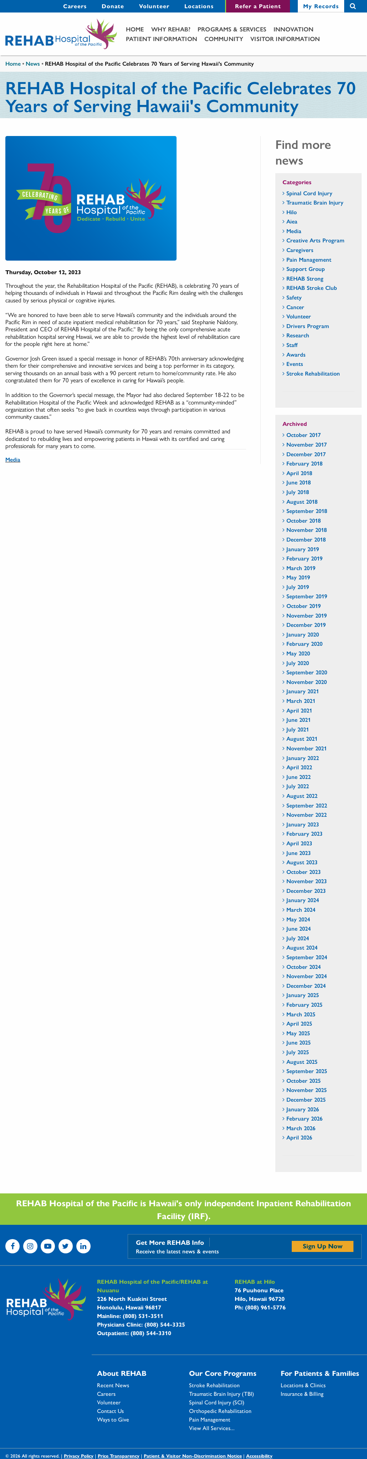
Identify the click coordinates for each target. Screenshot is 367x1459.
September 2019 (306, 596)
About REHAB (122, 1373)
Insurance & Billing (302, 1394)
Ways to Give (113, 1419)
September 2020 (306, 672)
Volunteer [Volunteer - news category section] (298, 316)
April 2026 (299, 1137)
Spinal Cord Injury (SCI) (216, 1402)
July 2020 (297, 663)
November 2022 (306, 814)
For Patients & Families (320, 1373)
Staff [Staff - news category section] (291, 345)
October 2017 (303, 435)
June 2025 (298, 1042)
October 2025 (303, 1080)
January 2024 (302, 900)
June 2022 (298, 777)
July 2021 (297, 729)
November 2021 (306, 748)
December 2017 (306, 454)
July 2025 (297, 1052)
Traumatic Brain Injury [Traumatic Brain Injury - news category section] (314, 202)
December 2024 (306, 985)
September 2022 (306, 805)
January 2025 (302, 995)
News (33, 63)
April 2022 (299, 767)
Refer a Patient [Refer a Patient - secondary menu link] (258, 6)
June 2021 (298, 719)
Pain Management (209, 1419)
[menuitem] (75, 6)
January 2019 (302, 549)
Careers (106, 1394)
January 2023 (302, 824)
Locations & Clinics (303, 1385)
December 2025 (306, 1099)
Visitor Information (285, 38)
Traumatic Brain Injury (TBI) (221, 1394)
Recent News (113, 1385)
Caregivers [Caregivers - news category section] (300, 250)
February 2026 (304, 1118)
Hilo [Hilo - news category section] (291, 212)
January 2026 (302, 1109)
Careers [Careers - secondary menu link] (75, 6)
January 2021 (302, 691)
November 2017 (306, 444)
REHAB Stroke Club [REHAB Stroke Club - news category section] (311, 287)
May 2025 (298, 1033)
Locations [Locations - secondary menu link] (199, 6)
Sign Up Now (322, 1245)
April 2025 (299, 1023)
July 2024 (297, 938)
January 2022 (302, 758)
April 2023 (299, 843)
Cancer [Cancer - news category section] (295, 307)
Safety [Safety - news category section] (294, 297)
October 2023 (303, 871)
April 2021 (299, 710)
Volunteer (109, 1402)
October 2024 (303, 966)
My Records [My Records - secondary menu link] (321, 6)
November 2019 (306, 615)
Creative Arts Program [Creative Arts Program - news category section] (315, 240)
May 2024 (298, 919)
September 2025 (306, 1071)
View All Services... (212, 1428)
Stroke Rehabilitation (214, 1385)
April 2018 (299, 473)
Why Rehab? (171, 29)
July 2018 (297, 492)
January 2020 (302, 634)
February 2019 (304, 558)
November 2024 (306, 976)
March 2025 (300, 1014)
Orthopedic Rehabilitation (220, 1411)
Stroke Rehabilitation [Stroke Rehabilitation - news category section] (313, 373)
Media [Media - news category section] (293, 231)
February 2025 (304, 1004)
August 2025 (301, 1061)
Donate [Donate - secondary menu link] (113, 6)
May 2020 (298, 653)
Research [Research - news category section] (297, 335)
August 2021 (301, 738)
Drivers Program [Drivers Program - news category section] (307, 326)
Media (12, 459)
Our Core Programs (222, 1373)
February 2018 (304, 463)
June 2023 (298, 853)
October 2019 (303, 606)
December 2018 (306, 539)
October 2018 (303, 520)
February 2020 (304, 643)
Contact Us (110, 1411)
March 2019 (300, 568)
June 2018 (298, 482)
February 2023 (304, 833)
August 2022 (301, 795)
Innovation (294, 29)
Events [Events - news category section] (294, 363)
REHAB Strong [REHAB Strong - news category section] (304, 278)
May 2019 (298, 577)
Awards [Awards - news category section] (296, 354)
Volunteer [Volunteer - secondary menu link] (154, 6)
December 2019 (306, 624)
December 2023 (306, 890)
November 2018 (306, 529)
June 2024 (298, 928)
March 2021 (300, 700)
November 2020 (306, 682)
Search (353, 6)
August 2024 (301, 947)
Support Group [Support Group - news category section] (305, 269)
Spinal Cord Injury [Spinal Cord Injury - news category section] (309, 193)
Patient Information (161, 38)
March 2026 (300, 1128)
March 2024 (300, 909)
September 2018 (306, 511)
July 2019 (297, 587)
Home (135, 29)
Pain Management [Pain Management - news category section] (308, 259)
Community (223, 38)
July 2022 (297, 786)
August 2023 (301, 862)
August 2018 (301, 501)
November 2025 (306, 1090)
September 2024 (306, 957)
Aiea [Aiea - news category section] (291, 221)
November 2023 (306, 881)
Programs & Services (232, 29)
